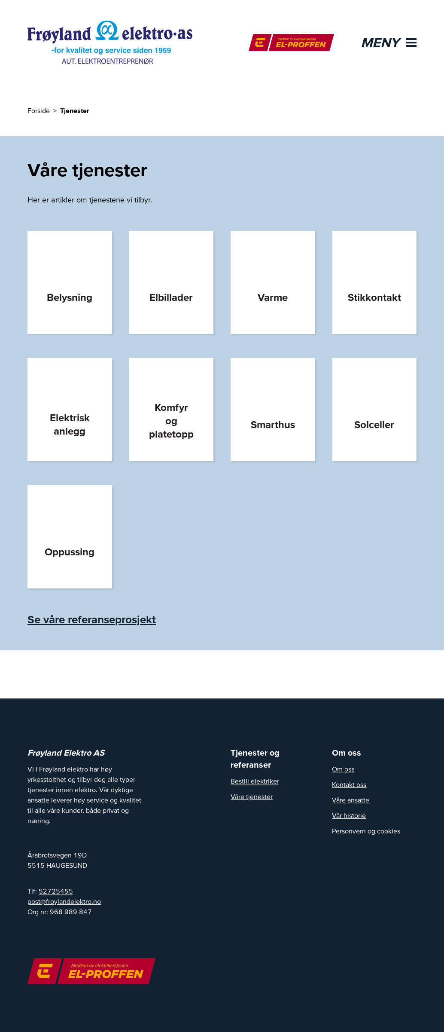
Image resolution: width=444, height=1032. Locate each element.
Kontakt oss (349, 784)
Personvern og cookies (366, 831)
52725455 (56, 891)
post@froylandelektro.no (64, 901)
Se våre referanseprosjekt (91, 619)
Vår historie (349, 815)
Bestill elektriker (255, 781)
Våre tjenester (252, 796)
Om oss (343, 769)
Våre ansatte (350, 800)
